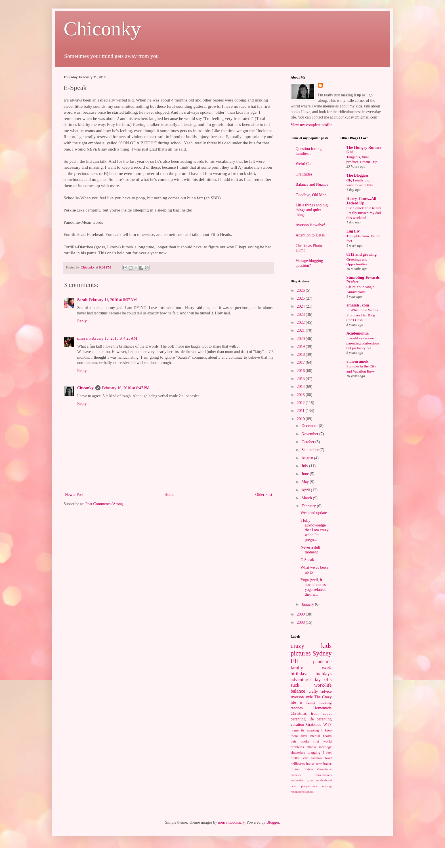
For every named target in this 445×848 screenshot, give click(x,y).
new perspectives (304, 786)
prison (295, 769)
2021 (301, 330)
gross (310, 780)
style (309, 697)
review (308, 769)
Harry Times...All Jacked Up (361, 200)
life (311, 719)
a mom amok (358, 361)
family (297, 668)
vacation (297, 724)
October (308, 442)
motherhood (323, 780)
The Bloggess (358, 175)
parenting (324, 719)
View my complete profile (311, 125)
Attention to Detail (311, 235)
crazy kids (311, 645)
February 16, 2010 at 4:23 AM (113, 338)
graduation (297, 780)
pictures (301, 653)
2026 (301, 290)
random (297, 708)
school (309, 791)
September (310, 450)
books (305, 741)
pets (293, 741)
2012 (301, 403)
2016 (301, 371)
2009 (301, 614)
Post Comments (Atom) (104, 504)
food (328, 758)
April (306, 490)
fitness (311, 747)
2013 (301, 395)
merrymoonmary (231, 822)
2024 (301, 306)
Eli (294, 661)
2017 (301, 362)
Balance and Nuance (312, 184)
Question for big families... (309, 151)
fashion (316, 758)
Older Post (263, 494)
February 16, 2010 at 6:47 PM (126, 388)
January (308, 604)
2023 (301, 314)
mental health (321, 736)
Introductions (323, 775)
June (305, 474)
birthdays (299, 673)
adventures (301, 679)
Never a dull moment (310, 549)
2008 (301, 622)
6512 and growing (362, 254)
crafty (313, 691)
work (327, 668)
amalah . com (358, 305)
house (310, 764)
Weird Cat (304, 164)
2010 (301, 419)
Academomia (358, 333)
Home (169, 494)
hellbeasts (298, 764)
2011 (301, 411)
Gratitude (313, 724)
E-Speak (307, 560)
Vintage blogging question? (309, 263)
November (310, 434)
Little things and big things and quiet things (312, 210)
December (310, 426)
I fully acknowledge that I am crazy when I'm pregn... (315, 530)
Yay (305, 758)
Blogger (272, 822)
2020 (301, 339)
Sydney (321, 653)
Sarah (82, 300)
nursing (327, 786)
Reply (82, 321)
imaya (82, 338)
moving (326, 702)
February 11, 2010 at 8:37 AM (113, 300)
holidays (324, 673)
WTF (327, 724)
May (305, 482)
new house (323, 764)
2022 (301, 322)
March (307, 498)
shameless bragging (305, 752)
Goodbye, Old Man (311, 195)
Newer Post (74, 494)
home (295, 730)
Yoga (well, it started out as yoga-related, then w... (313, 587)
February (309, 506)
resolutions (298, 791)
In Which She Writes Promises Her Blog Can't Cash (362, 315)
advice (326, 691)
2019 (301, 346)
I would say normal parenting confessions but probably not (363, 343)
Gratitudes (304, 174)
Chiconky (102, 29)
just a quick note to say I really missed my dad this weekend (364, 213)
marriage (325, 747)
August (307, 458)
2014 (301, 386)
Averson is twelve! (311, 225)
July (305, 466)
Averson (297, 697)
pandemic (322, 661)
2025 (301, 298)
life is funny (303, 702)
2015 (301, 379)
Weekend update (314, 513)
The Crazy (323, 697)
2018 (301, 354)
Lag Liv (353, 231)
